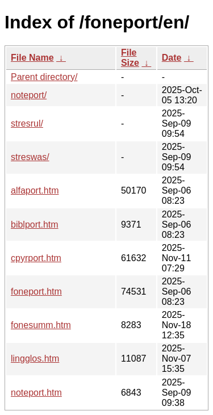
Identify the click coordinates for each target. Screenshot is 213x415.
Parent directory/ (44, 77)
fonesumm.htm (41, 325)
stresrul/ (27, 123)
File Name (32, 57)
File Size (130, 58)
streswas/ (30, 157)
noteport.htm (36, 392)
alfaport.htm (35, 190)
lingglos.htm (35, 358)
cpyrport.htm (36, 258)
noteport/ (29, 95)
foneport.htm (36, 291)
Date (172, 57)
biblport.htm (35, 224)
